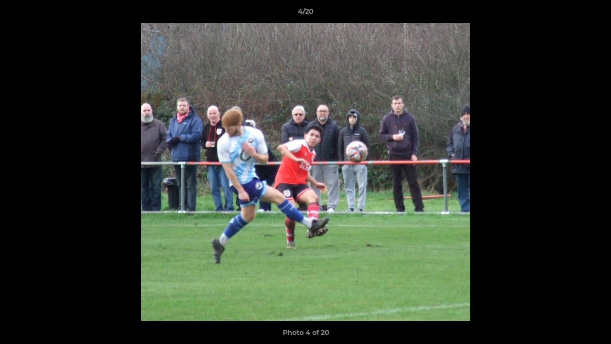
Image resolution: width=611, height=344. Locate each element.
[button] (594, 14)
